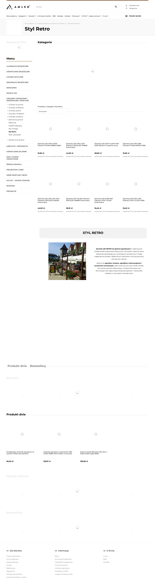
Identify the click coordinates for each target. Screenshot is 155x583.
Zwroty (9, 565)
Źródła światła (14, 164)
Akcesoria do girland (16, 140)
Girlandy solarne (15, 111)
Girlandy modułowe (16, 108)
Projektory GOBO (15, 170)
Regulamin (10, 571)
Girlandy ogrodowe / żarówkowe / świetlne (17, 99)
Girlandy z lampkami (16, 114)
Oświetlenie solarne (16, 152)
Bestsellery (38, 366)
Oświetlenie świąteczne (18, 72)
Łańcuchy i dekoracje (17, 146)
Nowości (10, 186)
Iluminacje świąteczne (17, 66)
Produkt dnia (17, 366)
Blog (57, 556)
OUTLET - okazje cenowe (18, 180)
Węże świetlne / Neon (16, 175)
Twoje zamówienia (13, 556)
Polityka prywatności (14, 574)
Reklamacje (10, 568)
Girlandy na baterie (16, 117)
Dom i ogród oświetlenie (12, 158)
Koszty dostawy (12, 562)
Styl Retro (12, 132)
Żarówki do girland (16, 120)
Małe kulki (12, 123)
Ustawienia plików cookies (16, 577)
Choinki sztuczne (14, 77)
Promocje (11, 191)
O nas (105, 556)
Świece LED (11, 93)
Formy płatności (12, 559)
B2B (105, 559)
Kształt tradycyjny (15, 126)
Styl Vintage (13, 129)
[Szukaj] (115, 6)
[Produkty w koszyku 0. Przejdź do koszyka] (135, 16)
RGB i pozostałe (15, 135)
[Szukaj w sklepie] (73, 6)
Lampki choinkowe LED (64, 574)
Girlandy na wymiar (16, 105)
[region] (19, 278)
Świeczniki (11, 88)
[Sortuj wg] (53, 111)
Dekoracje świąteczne (17, 82)
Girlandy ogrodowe (62, 568)
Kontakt (106, 562)
